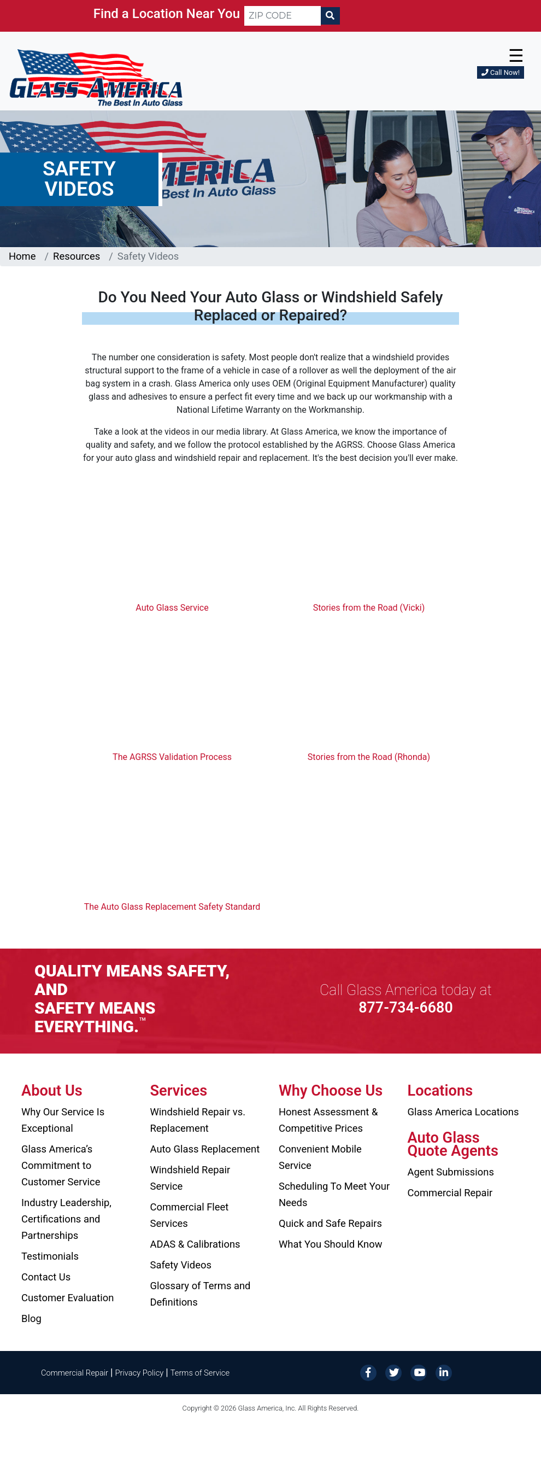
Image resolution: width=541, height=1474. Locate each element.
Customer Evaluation (67, 1297)
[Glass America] (96, 77)
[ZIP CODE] (282, 16)
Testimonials (50, 1256)
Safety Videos (180, 1265)
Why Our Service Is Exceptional (62, 1120)
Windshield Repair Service (190, 1178)
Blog (31, 1318)
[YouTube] (418, 1372)
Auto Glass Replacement (205, 1149)
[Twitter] (393, 1372)
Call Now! (500, 72)
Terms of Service (200, 1373)
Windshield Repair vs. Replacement (198, 1120)
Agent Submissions (451, 1172)
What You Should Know (331, 1244)
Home (22, 256)
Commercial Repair (450, 1192)
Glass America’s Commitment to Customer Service (60, 1165)
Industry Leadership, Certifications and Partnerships (66, 1219)
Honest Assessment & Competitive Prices (328, 1120)
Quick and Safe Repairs (330, 1223)
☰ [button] (516, 55)
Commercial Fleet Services (189, 1215)
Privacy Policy (139, 1373)
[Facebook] (368, 1372)
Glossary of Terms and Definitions (200, 1294)
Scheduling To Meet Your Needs (334, 1194)
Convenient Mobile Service (320, 1157)
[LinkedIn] (444, 1372)
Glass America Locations (463, 1112)
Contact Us (45, 1277)
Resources (76, 256)
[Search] (330, 16)
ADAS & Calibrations (195, 1244)
